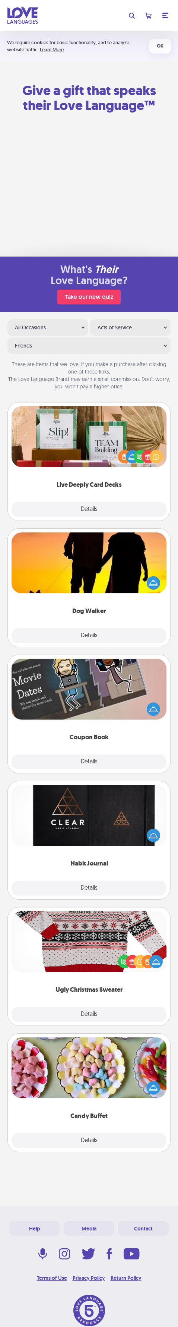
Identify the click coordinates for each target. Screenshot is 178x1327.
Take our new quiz (89, 297)
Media (89, 1228)
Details (89, 509)
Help (34, 1228)
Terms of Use (52, 1278)
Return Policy (126, 1278)
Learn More (52, 49)
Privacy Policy (89, 1278)
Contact (143, 1228)
